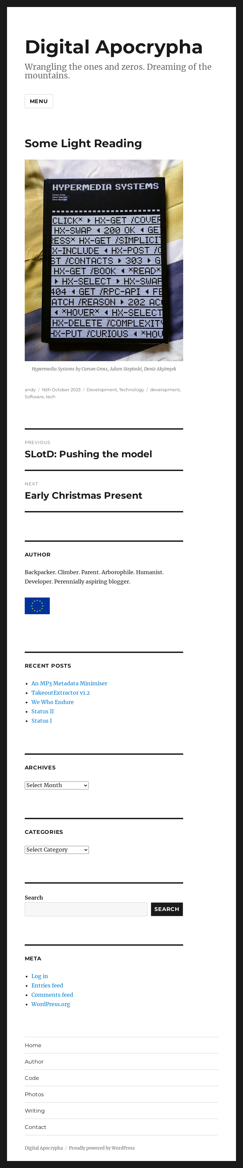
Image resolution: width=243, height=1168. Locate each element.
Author (34, 1062)
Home (33, 1045)
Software (34, 396)
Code (32, 1078)
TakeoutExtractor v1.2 (60, 692)
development (165, 389)
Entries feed (47, 985)
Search (34, 897)
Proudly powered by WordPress (102, 1148)
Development (102, 389)
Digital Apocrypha (114, 46)
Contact (35, 1127)
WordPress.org (50, 1004)
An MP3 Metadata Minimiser (69, 683)
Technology (131, 389)
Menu (39, 101)
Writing (35, 1111)
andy (30, 389)
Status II (42, 711)
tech (50, 396)
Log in (39, 976)
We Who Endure (52, 702)
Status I (41, 720)
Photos (34, 1094)
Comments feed (52, 994)
